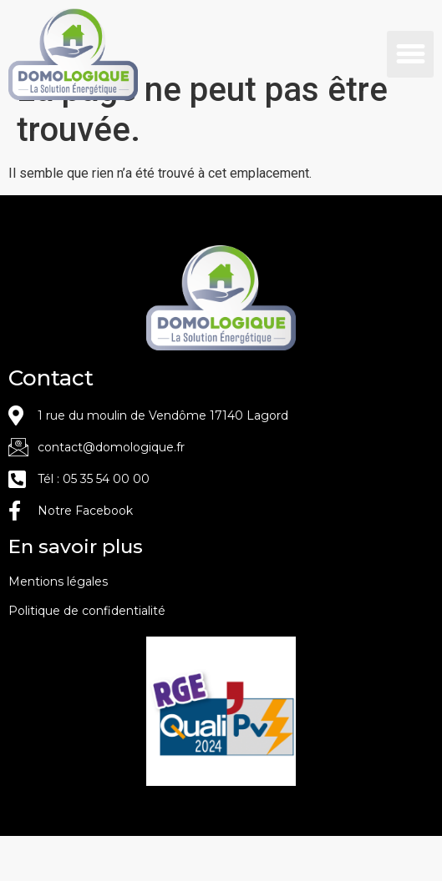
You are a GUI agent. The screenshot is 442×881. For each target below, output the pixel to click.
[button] (410, 54)
